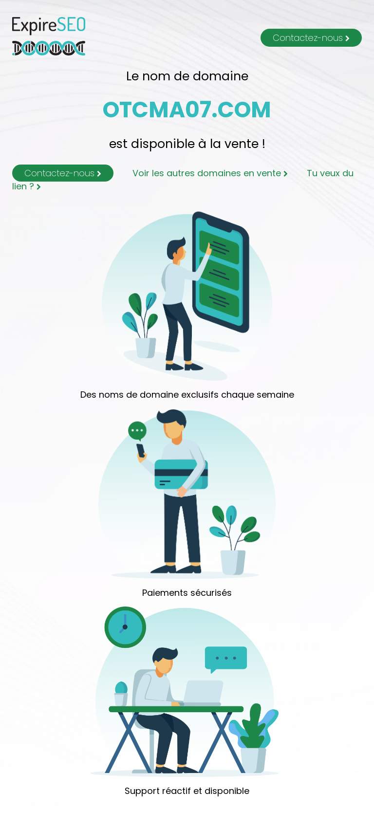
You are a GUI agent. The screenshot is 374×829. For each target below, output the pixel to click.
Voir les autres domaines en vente (210, 173)
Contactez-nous (311, 38)
